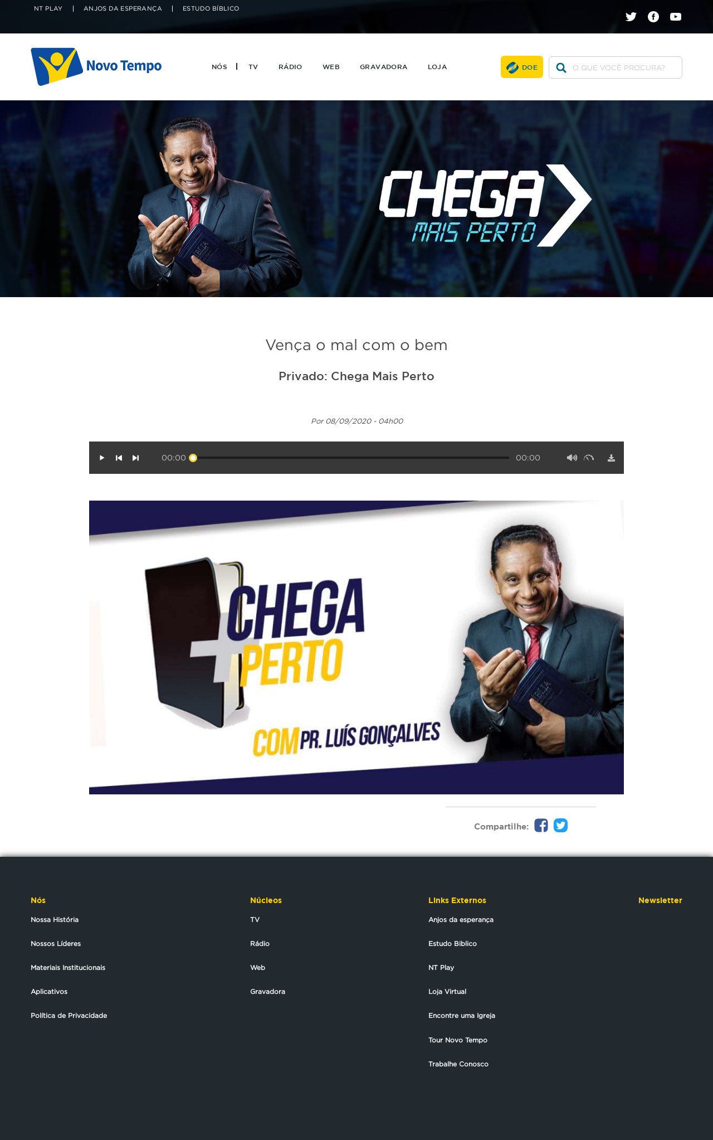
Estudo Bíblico (211, 9)
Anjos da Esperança (123, 9)
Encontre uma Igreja (461, 1015)
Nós (219, 66)
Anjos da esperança (461, 919)
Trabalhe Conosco (458, 1064)
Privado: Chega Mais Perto (356, 375)
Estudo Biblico (452, 943)
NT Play (48, 9)
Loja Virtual (447, 991)
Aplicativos (49, 991)
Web (331, 66)
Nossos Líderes (56, 943)
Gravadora (384, 66)
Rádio (290, 66)
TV (253, 66)
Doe (530, 67)
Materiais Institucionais (68, 967)
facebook (658, 7)
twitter (635, 7)
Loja (437, 66)
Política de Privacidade (69, 1015)
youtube (680, 7)
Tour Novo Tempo (457, 1040)
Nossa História (55, 919)
